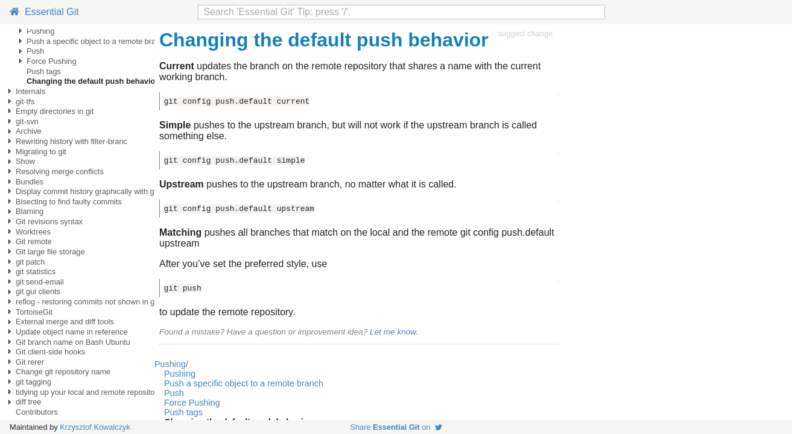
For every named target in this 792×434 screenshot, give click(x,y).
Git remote (34, 241)
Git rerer (30, 361)
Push (35, 50)
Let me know (393, 331)
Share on (396, 427)
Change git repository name (63, 371)
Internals (30, 91)
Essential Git (44, 12)
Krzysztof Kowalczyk (95, 427)
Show (25, 161)
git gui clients (38, 291)
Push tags (44, 71)
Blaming (29, 211)
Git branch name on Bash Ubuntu (73, 342)
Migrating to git (41, 151)
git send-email (40, 281)
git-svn (27, 121)
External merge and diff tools (65, 321)
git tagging (33, 381)
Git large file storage (50, 251)
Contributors (37, 412)
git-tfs (25, 101)
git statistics (35, 271)
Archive (29, 131)
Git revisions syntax (49, 221)
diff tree (28, 401)
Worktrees (33, 231)
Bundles (29, 181)
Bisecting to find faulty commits (69, 201)
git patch (30, 261)
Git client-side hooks (50, 351)
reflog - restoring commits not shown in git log (93, 301)
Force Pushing (52, 61)
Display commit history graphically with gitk (89, 191)
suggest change (525, 33)
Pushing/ (171, 364)
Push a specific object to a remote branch (97, 41)
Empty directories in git (54, 111)
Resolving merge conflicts (60, 171)
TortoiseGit (34, 311)
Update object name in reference (72, 331)
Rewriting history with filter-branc (71, 141)
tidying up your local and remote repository (88, 392)
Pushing (40, 31)
